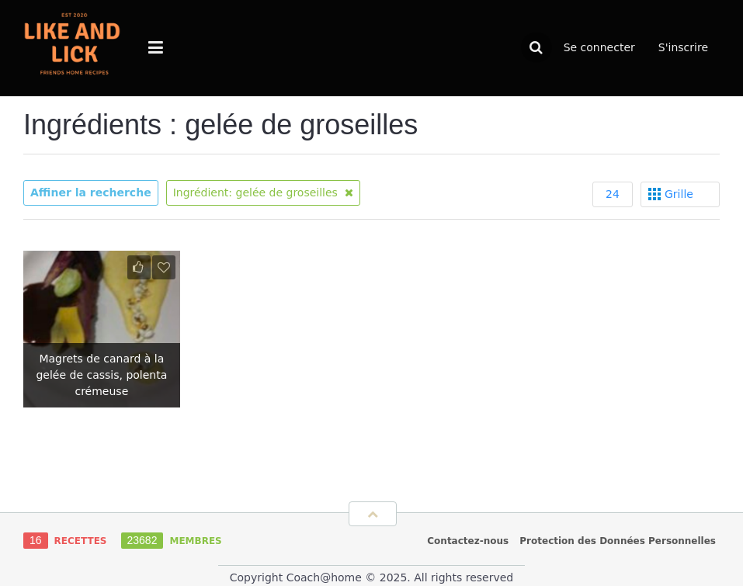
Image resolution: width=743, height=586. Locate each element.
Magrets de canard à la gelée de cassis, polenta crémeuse (101, 374)
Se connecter (599, 47)
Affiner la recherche (90, 192)
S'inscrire (683, 47)
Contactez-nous (468, 541)
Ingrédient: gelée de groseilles (263, 192)
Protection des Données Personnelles (617, 541)
